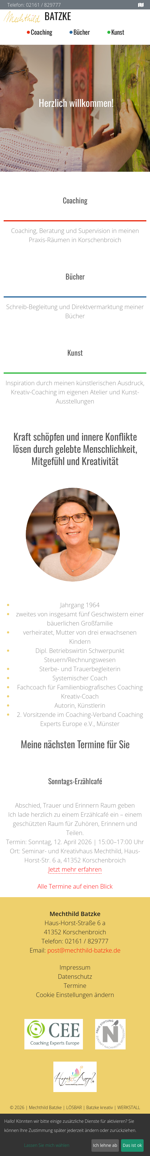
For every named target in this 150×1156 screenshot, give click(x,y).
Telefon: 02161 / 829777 (34, 5)
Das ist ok (132, 1145)
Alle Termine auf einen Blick (75, 886)
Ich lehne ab (105, 1145)
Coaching (41, 32)
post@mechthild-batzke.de (83, 950)
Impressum (74, 967)
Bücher (81, 32)
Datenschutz (75, 976)
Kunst (117, 32)
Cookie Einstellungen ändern (75, 995)
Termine (75, 986)
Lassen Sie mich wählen (46, 1145)
